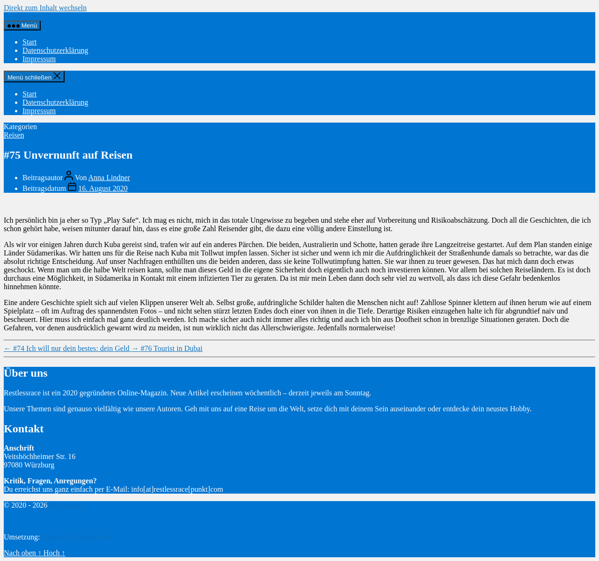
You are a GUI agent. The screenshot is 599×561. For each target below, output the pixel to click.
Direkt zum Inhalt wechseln (45, 8)
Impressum (39, 59)
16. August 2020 (102, 188)
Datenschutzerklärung (55, 50)
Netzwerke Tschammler (77, 537)
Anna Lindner (109, 178)
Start (29, 42)
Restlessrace (22, 16)
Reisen (14, 135)
